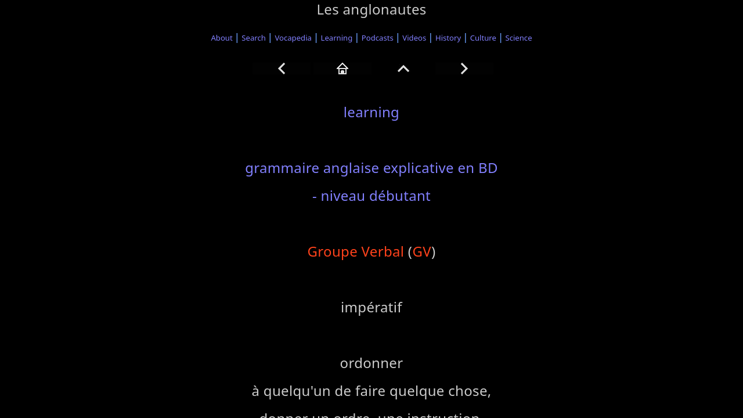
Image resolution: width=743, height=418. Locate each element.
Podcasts (378, 38)
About (221, 38)
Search (253, 38)
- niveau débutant (371, 195)
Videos (414, 38)
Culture (483, 38)
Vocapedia (293, 38)
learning (371, 111)
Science (519, 38)
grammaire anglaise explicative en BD (371, 167)
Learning (337, 38)
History (448, 38)
